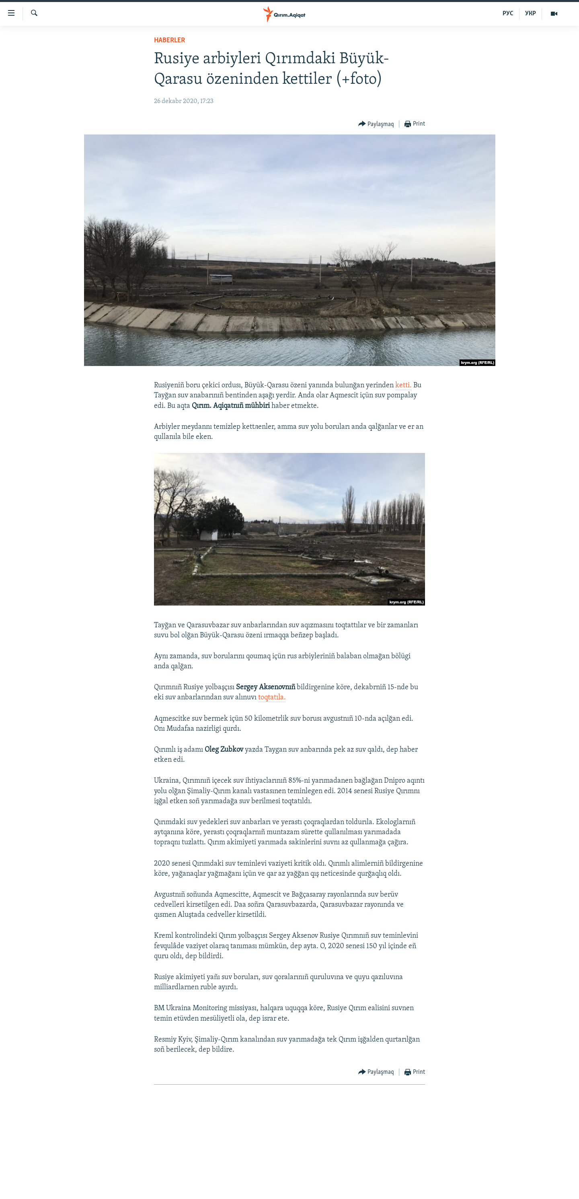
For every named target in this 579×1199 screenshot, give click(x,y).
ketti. (403, 385)
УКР (530, 13)
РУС (508, 13)
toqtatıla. (272, 697)
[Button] (376, 124)
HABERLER (169, 40)
